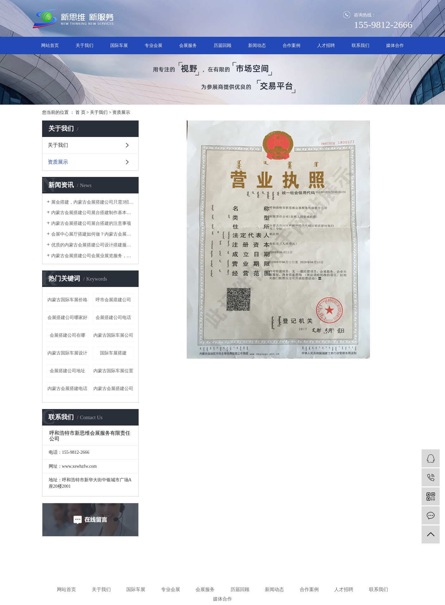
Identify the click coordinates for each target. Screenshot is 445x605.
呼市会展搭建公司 (113, 299)
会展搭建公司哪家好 (67, 317)
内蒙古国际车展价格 (67, 299)
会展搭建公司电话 (113, 317)
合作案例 (291, 45)
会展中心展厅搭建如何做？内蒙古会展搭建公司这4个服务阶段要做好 (92, 234)
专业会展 (153, 45)
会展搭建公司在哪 (67, 335)
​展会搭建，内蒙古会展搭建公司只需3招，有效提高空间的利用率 (92, 202)
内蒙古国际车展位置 (113, 370)
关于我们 (84, 45)
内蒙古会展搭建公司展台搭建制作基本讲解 (92, 212)
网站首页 (50, 45)
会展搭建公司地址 (67, 370)
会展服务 (188, 45)
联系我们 (360, 45)
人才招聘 (326, 45)
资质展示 (58, 162)
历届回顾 (222, 45)
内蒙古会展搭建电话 (67, 388)
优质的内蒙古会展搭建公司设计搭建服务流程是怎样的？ (92, 245)
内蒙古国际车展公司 (113, 335)
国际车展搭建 (113, 353)
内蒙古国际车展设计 (67, 353)
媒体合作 (395, 45)
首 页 (80, 112)
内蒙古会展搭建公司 (113, 388)
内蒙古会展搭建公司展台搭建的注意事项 (91, 223)
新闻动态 (257, 45)
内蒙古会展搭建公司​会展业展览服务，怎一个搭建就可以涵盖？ (92, 255)
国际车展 (119, 45)
